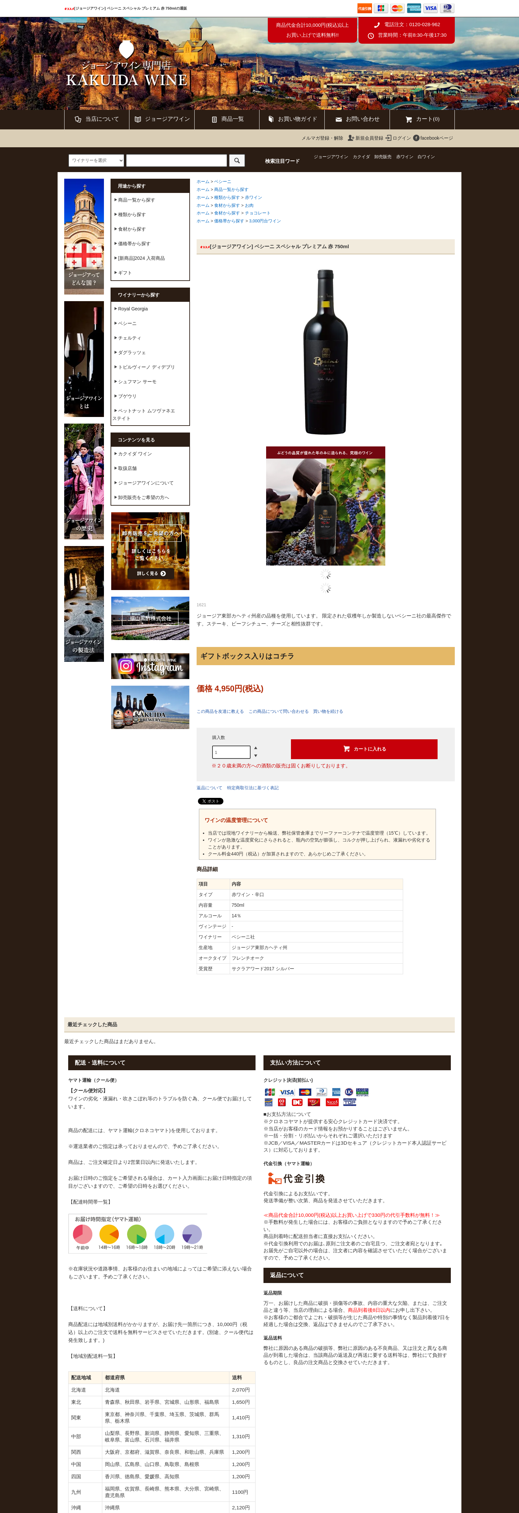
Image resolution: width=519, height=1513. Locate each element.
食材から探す (227, 205)
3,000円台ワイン (265, 221)
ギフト (122, 272)
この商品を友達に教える (220, 711)
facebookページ (432, 138)
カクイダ (361, 157)
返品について (209, 787)
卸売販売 (383, 157)
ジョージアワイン (162, 119)
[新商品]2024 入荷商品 (138, 258)
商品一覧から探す (231, 189)
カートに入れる (364, 749)
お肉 (249, 205)
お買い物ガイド (292, 119)
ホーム (203, 181)
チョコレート (258, 213)
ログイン (398, 138)
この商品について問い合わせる (279, 711)
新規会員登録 (365, 138)
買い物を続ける (328, 711)
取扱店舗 (124, 468)
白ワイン (426, 157)
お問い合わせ (357, 119)
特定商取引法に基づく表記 (253, 787)
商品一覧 (227, 119)
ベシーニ (222, 181)
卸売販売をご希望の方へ (140, 497)
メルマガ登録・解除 (322, 138)
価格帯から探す (229, 221)
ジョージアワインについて (143, 482)
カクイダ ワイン (132, 453)
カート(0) (422, 119)
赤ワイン (404, 157)
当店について (96, 119)
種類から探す (227, 197)
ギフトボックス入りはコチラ (247, 656)
